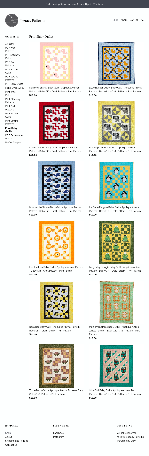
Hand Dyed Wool (14, 87)
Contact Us (11, 445)
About (124, 20)
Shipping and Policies (16, 440)
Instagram (58, 437)
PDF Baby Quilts (14, 84)
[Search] (143, 20)
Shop (115, 20)
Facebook (58, 433)
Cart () (134, 20)
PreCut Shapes (13, 142)
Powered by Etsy (126, 440)
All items (10, 43)
